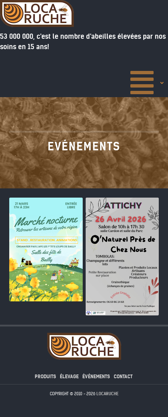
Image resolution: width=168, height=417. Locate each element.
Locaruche (107, 393)
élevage (69, 376)
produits (45, 376)
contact (123, 376)
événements (96, 376)
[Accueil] (147, 82)
